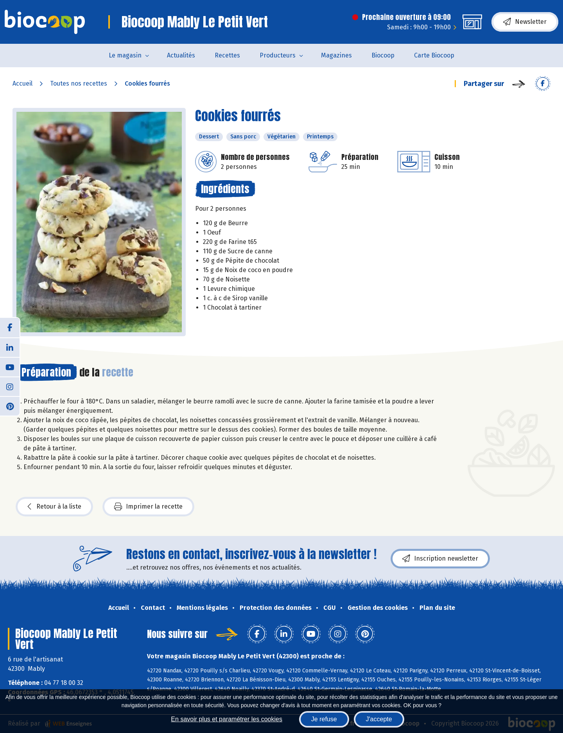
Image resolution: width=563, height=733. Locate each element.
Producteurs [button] (278, 55)
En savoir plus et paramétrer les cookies (226, 719)
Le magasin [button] (125, 55)
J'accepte (379, 719)
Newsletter (525, 22)
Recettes (227, 55)
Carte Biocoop (434, 55)
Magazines (336, 55)
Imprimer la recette (148, 507)
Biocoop (382, 55)
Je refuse (324, 719)
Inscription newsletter (440, 559)
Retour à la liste (54, 507)
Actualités (181, 55)
